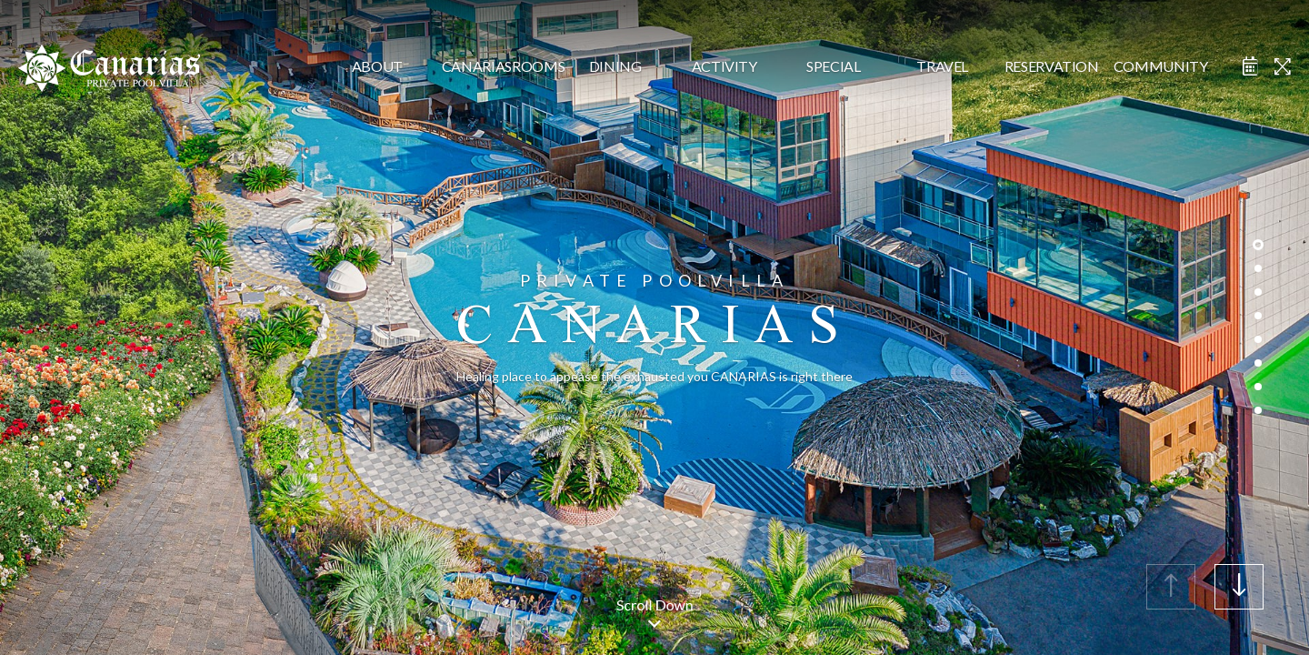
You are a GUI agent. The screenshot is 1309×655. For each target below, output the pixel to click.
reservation (1051, 66)
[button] (1239, 587)
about (377, 66)
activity (724, 66)
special (833, 66)
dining (615, 66)
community (1161, 66)
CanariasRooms (496, 66)
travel (942, 66)
